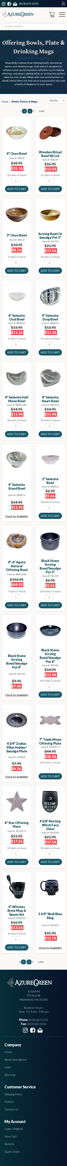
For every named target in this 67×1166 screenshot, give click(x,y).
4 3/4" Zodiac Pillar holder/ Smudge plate (16, 747)
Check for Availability (16, 516)
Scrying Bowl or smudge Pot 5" (50, 236)
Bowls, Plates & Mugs (25, 101)
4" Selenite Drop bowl (50, 317)
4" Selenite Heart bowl (50, 399)
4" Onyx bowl (17, 153)
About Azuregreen (15, 1059)
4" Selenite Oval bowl (16, 317)
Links (7, 1067)
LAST (42, 111)
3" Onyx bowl (17, 235)
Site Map (10, 1074)
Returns (9, 1144)
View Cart (10, 1136)
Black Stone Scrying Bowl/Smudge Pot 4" (16, 661)
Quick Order (12, 1151)
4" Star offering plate (17, 825)
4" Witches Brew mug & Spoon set (17, 910)
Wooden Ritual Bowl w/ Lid (50, 154)
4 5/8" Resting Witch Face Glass (50, 825)
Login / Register (13, 1128)
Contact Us (11, 1109)
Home (5, 101)
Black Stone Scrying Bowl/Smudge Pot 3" (50, 566)
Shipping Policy (13, 1094)
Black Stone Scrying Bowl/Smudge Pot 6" (50, 656)
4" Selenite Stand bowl (16, 487)
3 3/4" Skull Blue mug (50, 916)
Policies (9, 1101)
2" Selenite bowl (50, 481)
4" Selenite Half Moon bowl (17, 399)
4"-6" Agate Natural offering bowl (17, 566)
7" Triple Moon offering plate (50, 741)
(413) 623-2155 (28, 3)
